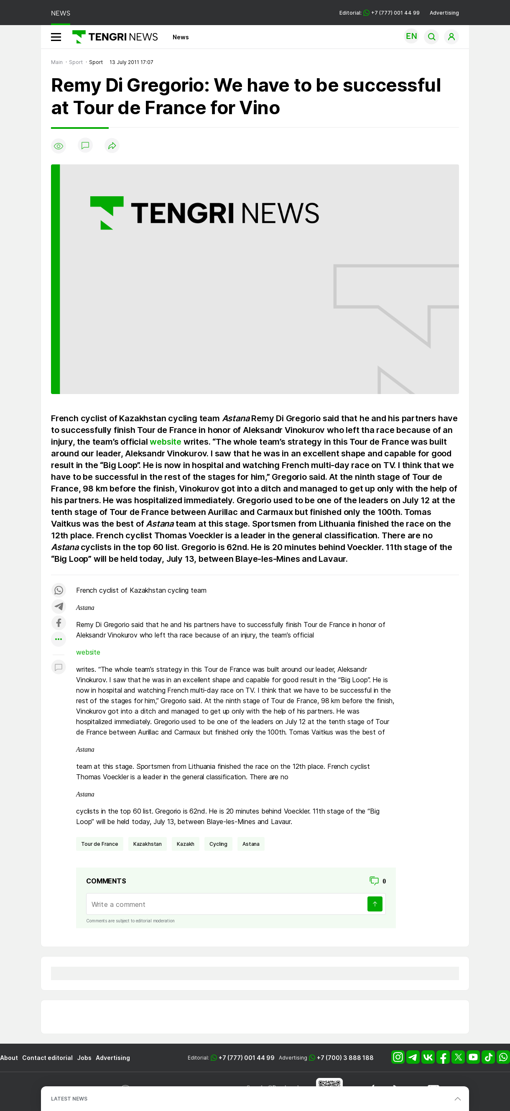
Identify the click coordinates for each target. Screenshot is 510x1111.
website (165, 442)
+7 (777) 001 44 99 (247, 1057)
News (181, 37)
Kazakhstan (147, 844)
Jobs (84, 1057)
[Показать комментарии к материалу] (58, 667)
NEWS (60, 13)
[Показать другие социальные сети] (58, 640)
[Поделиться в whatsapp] (58, 591)
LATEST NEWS (69, 1099)
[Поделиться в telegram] (58, 607)
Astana (251, 844)
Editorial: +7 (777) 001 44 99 (379, 13)
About (9, 1057)
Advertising (444, 13)
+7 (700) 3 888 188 (345, 1057)
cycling (218, 844)
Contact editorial (47, 1057)
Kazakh (185, 844)
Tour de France (99, 844)
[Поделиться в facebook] (58, 623)
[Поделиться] (112, 146)
